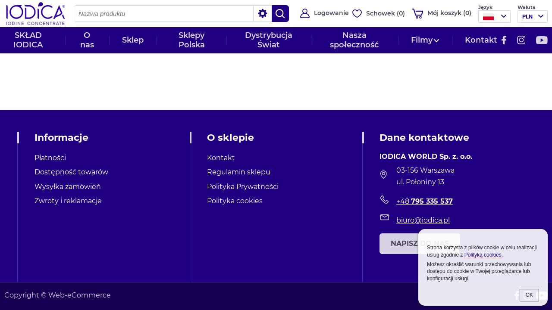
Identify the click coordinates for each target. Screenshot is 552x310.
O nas (87, 40)
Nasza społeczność (354, 40)
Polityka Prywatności (243, 187)
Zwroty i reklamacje (68, 201)
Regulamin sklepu (238, 172)
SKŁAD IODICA (28, 40)
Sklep (133, 40)
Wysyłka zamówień (67, 187)
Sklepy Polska (192, 40)
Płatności (50, 158)
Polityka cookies (235, 201)
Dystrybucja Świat (268, 40)
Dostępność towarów (71, 172)
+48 (424, 201)
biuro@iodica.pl (423, 220)
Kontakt (481, 40)
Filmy (422, 40)
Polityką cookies (483, 255)
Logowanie (331, 13)
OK (529, 295)
